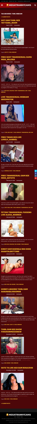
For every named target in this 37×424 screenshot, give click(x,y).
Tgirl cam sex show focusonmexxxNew (11, 330)
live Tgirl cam (8, 207)
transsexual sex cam (27, 132)
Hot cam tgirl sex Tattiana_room (10, 21)
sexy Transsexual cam (21, 90)
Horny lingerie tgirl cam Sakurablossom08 (14, 290)
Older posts (5, 17)
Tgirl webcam (12, 52)
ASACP (18, 417)
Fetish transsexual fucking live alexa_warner (16, 213)
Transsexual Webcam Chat (23, 1)
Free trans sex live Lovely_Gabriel (11, 138)
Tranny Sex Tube (13, 1)
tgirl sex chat (8, 132)
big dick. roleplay (9, 90)
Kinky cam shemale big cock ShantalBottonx (16, 250)
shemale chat (8, 170)
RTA (15, 417)
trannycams (17, 25)
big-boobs (17, 244)
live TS (6, 52)
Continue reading (23, 87)
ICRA (22, 417)
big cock (6, 284)
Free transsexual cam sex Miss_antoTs (15, 176)
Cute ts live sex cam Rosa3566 (17, 368)
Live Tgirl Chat (4, 1)
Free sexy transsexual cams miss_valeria (16, 58)
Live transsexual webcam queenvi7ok (15, 98)
